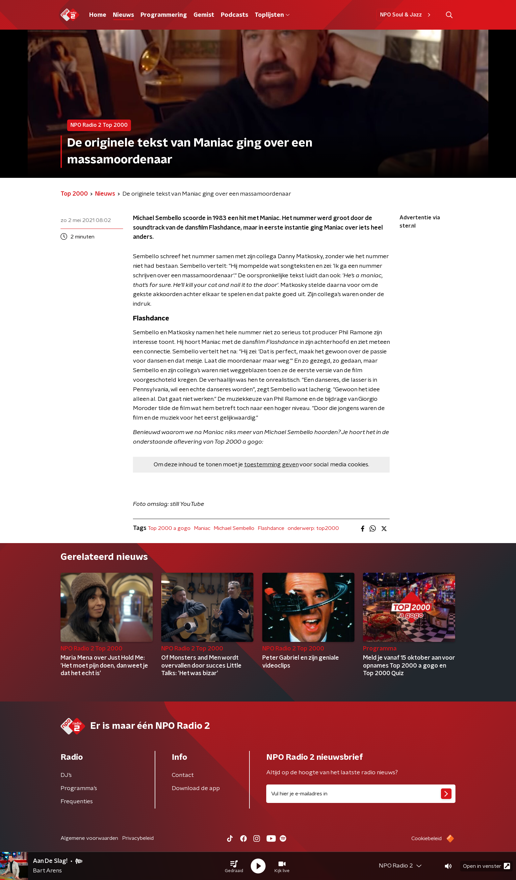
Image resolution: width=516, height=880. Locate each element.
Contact (183, 775)
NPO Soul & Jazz (406, 15)
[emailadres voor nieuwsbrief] (360, 793)
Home (97, 15)
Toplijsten (272, 15)
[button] (234, 866)
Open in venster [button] (486, 866)
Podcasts (234, 15)
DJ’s (66, 775)
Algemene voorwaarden (89, 838)
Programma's (79, 788)
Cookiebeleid (426, 838)
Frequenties (77, 802)
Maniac (202, 528)
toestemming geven (271, 465)
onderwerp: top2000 (313, 528)
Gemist (204, 15)
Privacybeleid (138, 838)
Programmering (164, 15)
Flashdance (271, 528)
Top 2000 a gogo (169, 528)
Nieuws (123, 15)
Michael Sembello (234, 528)
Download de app (196, 788)
